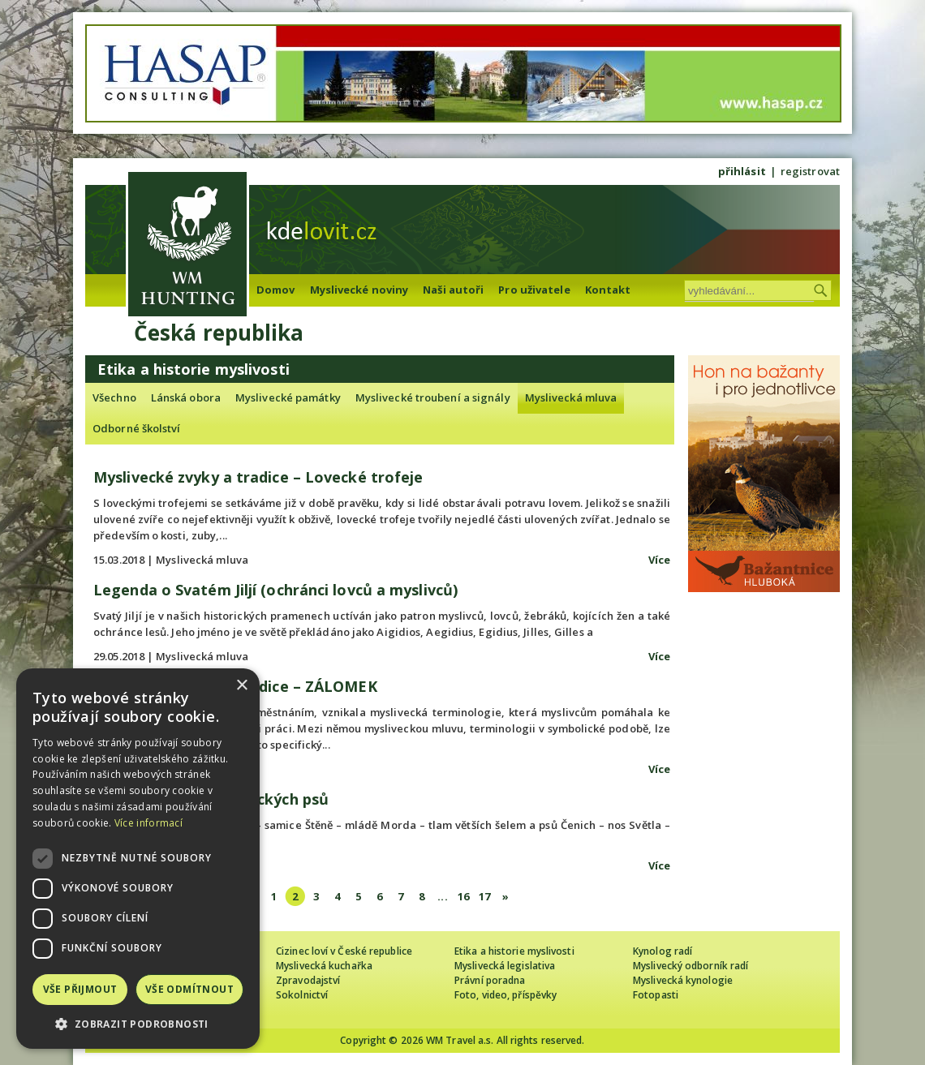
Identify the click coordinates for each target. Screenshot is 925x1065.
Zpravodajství (308, 980)
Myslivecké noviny (359, 289)
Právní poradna (489, 980)
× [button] (241, 686)
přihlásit (742, 171)
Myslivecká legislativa (504, 966)
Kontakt (608, 289)
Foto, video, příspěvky (505, 995)
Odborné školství (136, 428)
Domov (275, 289)
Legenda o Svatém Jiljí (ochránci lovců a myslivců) (275, 589)
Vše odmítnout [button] (189, 989)
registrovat (810, 171)
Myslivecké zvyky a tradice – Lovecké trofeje (258, 477)
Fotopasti (655, 995)
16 (463, 896)
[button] (137, 1024)
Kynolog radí (662, 951)
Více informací (148, 823)
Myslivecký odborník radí (690, 966)
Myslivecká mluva (571, 397)
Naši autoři (453, 289)
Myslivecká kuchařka (324, 966)
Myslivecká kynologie (683, 980)
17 (484, 896)
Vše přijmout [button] (80, 989)
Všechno (114, 397)
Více (659, 559)
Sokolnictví (302, 995)
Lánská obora (186, 397)
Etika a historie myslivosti (514, 951)
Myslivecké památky (288, 397)
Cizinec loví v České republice (344, 951)
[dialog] (138, 858)
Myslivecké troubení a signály (432, 397)
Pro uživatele (534, 289)
